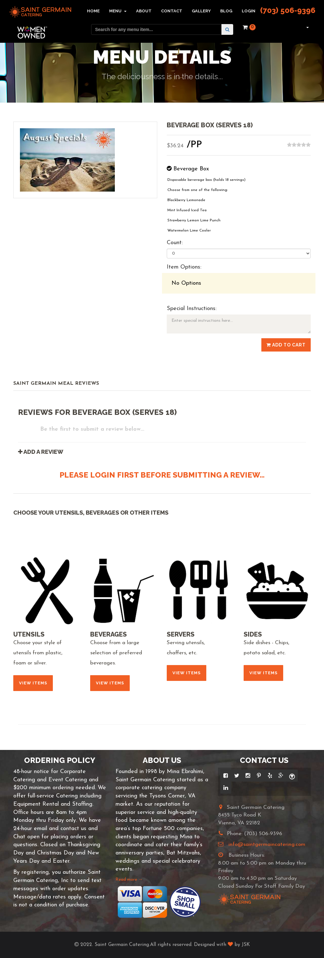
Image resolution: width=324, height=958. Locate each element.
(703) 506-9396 (287, 10)
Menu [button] (118, 11)
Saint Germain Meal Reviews (56, 383)
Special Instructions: (191, 309)
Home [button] (93, 11)
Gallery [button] (201, 11)
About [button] (144, 11)
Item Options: (184, 267)
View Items (33, 683)
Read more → (129, 879)
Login (248, 11)
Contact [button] (171, 11)
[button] (307, 27)
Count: (175, 243)
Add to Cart (286, 344)
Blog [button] (226, 11)
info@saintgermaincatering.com (266, 844)
